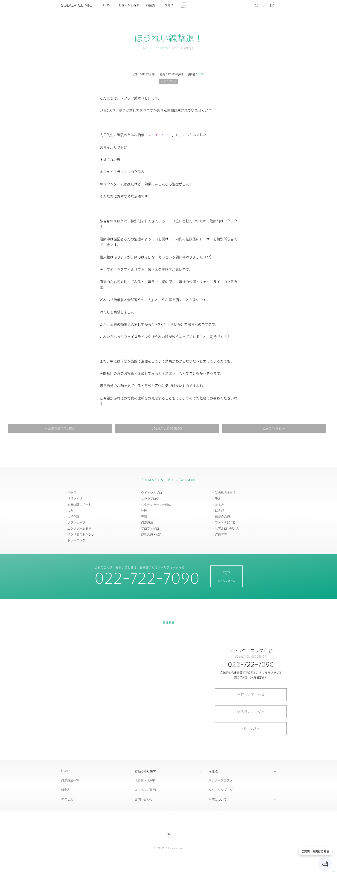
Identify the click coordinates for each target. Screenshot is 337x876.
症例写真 (221, 534)
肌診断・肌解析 (145, 780)
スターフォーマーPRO (156, 504)
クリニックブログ (221, 790)
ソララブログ (162, 48)
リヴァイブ (74, 498)
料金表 (150, 5)
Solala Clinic (76, 5)
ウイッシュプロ (151, 492)
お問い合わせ (250, 728)
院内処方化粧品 (225, 492)
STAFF (201, 74)
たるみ (219, 504)
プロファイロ (150, 528)
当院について (218, 799)
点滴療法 (147, 522)
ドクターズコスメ (221, 780)
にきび (219, 510)
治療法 (213, 771)
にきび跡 (73, 516)
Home (107, 5)
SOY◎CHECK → (274, 428)
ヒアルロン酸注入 (227, 528)
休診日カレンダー (251, 711)
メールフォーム (227, 576)
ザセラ (71, 492)
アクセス (167, 5)
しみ (70, 510)
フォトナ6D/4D (225, 522)
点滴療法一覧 (70, 780)
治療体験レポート (79, 504)
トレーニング (76, 540)
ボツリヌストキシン (80, 534)
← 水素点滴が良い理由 (59, 428)
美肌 (144, 516)
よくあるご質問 (145, 790)
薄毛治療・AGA (151, 534)
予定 (218, 498)
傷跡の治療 (222, 516)
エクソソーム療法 (79, 528)
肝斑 (144, 510)
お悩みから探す (128, 5)
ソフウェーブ (76, 522)
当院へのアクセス (251, 694)
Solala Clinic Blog (167, 428)
